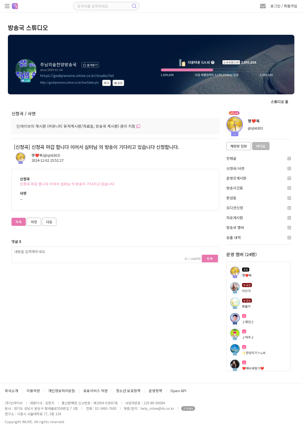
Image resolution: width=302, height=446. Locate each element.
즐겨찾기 (90, 65)
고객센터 (188, 408)
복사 (106, 83)
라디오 (260, 146)
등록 (210, 258)
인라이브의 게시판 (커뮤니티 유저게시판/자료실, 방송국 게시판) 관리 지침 (78, 126)
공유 (118, 83)
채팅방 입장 (238, 146)
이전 (34, 221)
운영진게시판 (258, 178)
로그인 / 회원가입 (283, 5)
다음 (49, 221)
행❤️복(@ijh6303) (46, 155)
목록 (19, 221)
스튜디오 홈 (279, 101)
